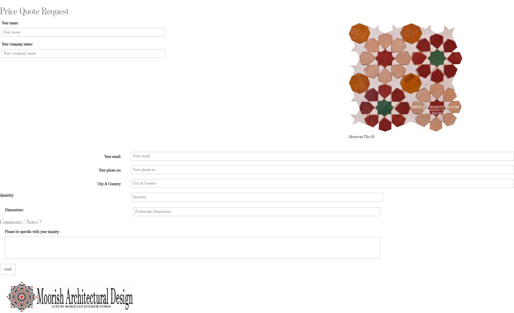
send (7, 269)
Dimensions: (14, 210)
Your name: (10, 23)
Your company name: (17, 44)
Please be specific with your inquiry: (32, 232)
